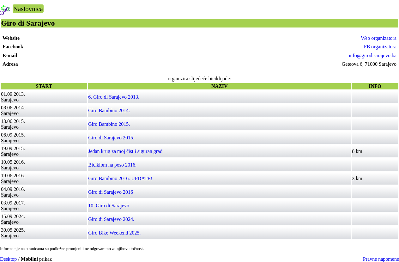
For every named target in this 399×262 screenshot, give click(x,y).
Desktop (8, 259)
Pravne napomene (381, 259)
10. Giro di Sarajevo (108, 205)
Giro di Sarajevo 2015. (111, 137)
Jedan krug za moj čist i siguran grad (125, 151)
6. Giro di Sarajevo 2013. (113, 97)
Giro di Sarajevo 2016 (110, 192)
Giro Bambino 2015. (109, 124)
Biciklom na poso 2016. (112, 165)
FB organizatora (380, 46)
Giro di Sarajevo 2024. (111, 219)
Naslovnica (28, 8)
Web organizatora (378, 38)
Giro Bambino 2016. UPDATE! (120, 178)
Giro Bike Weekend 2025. (114, 232)
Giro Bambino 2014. (109, 110)
